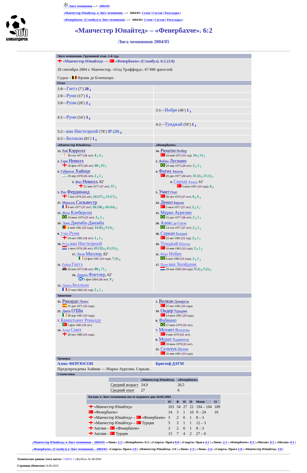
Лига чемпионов (78, 6)
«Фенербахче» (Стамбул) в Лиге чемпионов (94, 19)
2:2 (120, 442)
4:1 (207, 442)
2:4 (210, 449)
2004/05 (104, 6)
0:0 (177, 442)
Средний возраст (124, 385)
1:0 (134, 449)
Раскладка (172, 13)
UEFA (68, 459)
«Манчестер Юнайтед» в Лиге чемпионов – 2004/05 (68, 442)
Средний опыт (122, 390)
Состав (157, 13)
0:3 (252, 442)
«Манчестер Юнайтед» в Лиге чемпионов (93, 13)
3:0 (280, 449)
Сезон (146, 13)
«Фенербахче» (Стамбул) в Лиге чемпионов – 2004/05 (69, 449)
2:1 (225, 442)
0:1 (272, 442)
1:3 (192, 449)
